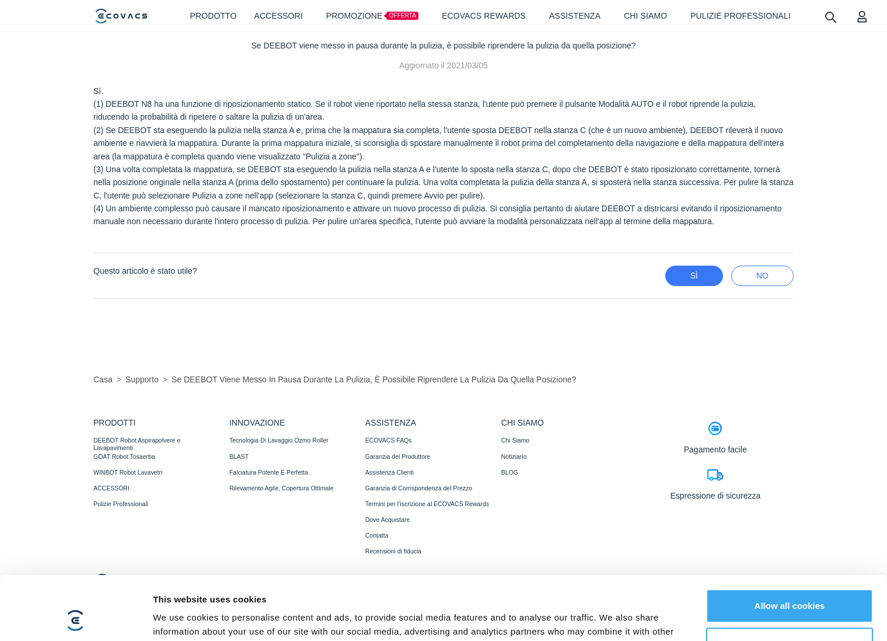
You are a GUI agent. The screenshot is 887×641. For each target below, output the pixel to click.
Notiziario (514, 456)
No (762, 275)
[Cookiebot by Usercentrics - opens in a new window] (76, 618)
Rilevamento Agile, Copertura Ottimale (281, 488)
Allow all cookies (790, 546)
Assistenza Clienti (389, 472)
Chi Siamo (515, 440)
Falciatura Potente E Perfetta (268, 472)
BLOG (509, 472)
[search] (830, 16)
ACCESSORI (111, 488)
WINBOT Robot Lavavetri (127, 472)
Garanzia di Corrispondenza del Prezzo (418, 488)
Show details (180, 618)
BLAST (239, 456)
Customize (790, 584)
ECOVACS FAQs (388, 440)
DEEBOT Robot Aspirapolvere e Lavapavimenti (136, 444)
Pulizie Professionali (120, 503)
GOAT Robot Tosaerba (124, 456)
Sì (694, 275)
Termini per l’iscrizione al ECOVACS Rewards (427, 503)
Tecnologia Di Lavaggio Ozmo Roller (279, 440)
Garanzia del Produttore (397, 456)
